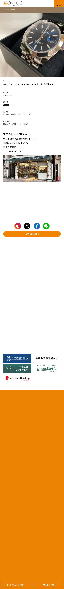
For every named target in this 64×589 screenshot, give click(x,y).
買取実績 (13, 9)
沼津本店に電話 (16, 585)
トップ (5, 9)
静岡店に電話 (48, 585)
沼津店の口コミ (32, 234)
